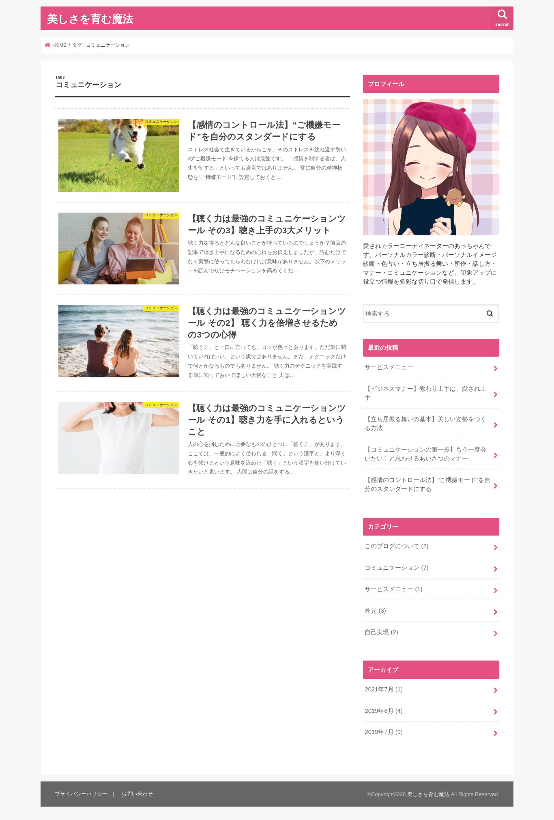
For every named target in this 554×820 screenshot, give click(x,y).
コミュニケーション (396, 567)
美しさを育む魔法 (90, 18)
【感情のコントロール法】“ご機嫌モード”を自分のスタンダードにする (427, 484)
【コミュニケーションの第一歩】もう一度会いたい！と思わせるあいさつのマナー (425, 454)
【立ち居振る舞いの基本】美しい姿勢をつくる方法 (425, 423)
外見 (375, 610)
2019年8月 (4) (383, 711)
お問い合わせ (137, 794)
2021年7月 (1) (383, 689)
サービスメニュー (389, 367)
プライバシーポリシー (81, 794)
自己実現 (381, 632)
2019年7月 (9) (383, 732)
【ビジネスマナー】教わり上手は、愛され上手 (425, 393)
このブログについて (396, 546)
